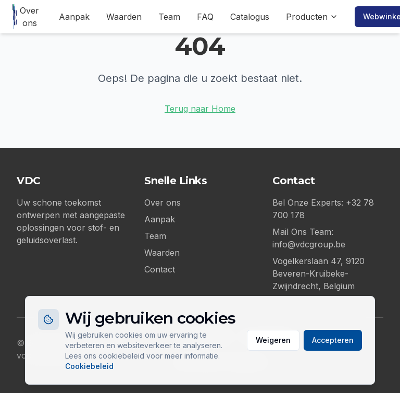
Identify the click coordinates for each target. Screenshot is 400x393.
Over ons (29, 16)
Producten (312, 16)
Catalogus (249, 16)
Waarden (124, 16)
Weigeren (273, 340)
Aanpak (74, 16)
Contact (159, 269)
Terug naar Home (200, 108)
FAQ (205, 16)
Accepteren (333, 340)
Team (169, 16)
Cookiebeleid (89, 366)
